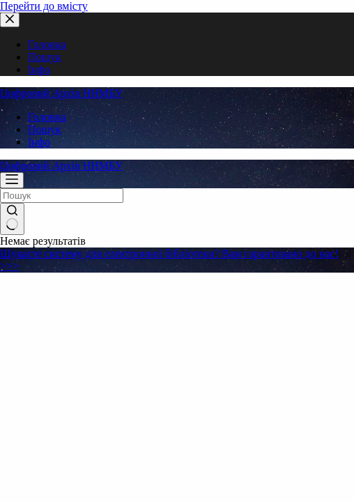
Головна (47, 117)
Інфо (39, 142)
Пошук (44, 129)
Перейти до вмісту (44, 6)
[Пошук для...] (61, 195)
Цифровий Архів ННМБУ (61, 93)
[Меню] (12, 180)
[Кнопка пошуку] (12, 219)
